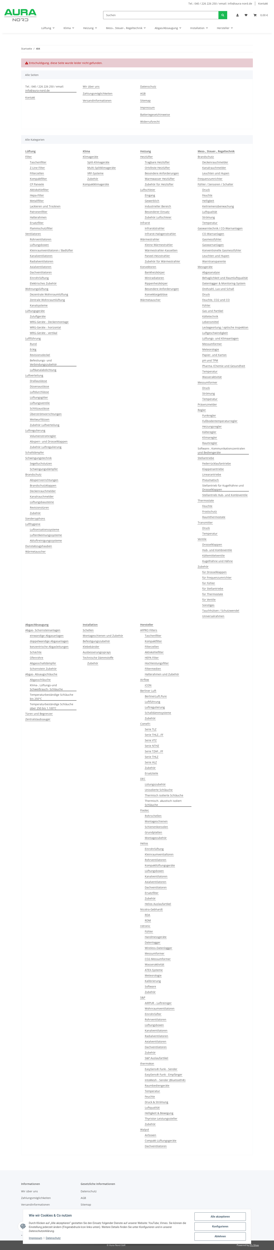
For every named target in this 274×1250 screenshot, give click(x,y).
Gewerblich (152, 201)
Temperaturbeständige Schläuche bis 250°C (51, 696)
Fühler (206, 305)
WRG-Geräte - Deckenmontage (49, 322)
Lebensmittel (210, 322)
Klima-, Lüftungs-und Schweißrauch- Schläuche (46, 687)
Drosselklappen (212, 544)
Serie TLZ (150, 729)
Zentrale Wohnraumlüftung (47, 300)
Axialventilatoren (40, 267)
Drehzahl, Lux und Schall (218, 289)
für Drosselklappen (214, 572)
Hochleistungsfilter (157, 663)
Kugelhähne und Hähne (217, 561)
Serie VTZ (151, 740)
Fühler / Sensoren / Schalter (215, 184)
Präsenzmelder (207, 404)
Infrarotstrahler (155, 228)
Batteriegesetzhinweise (155, 114)
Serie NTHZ (152, 746)
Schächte (35, 652)
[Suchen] (161, 15)
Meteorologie (210, 349)
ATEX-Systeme (154, 970)
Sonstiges (208, 605)
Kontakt (263, 3)
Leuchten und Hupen (215, 173)
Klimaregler (209, 437)
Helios (144, 843)
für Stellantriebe (212, 588)
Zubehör (35, 513)
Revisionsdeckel (40, 355)
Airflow (144, 679)
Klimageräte (90, 157)
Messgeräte (205, 267)
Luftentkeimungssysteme (46, 535)
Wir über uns (91, 86)
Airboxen (150, 1135)
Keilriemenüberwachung (218, 206)
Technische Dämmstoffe (98, 657)
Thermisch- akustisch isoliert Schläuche (163, 803)
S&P (142, 997)
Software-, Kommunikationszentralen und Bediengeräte (221, 450)
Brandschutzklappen (43, 485)
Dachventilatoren (41, 272)
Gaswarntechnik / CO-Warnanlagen (220, 228)
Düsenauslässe (39, 386)
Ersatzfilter (37, 223)
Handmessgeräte (155, 937)
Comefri (145, 724)
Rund (33, 344)
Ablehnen (219, 1236)
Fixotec (144, 810)
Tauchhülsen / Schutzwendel (220, 610)
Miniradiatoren (154, 278)
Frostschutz (209, 511)
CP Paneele (37, 184)
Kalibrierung (153, 981)
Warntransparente (214, 261)
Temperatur (209, 223)
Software (150, 986)
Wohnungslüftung (36, 289)
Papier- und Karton (214, 355)
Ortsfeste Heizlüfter (157, 168)
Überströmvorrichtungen (46, 414)
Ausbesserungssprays (97, 652)
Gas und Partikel (212, 311)
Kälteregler (209, 432)
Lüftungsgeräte (35, 311)
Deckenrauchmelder (43, 491)
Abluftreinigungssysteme (46, 540)
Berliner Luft (148, 690)
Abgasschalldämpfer (43, 663)
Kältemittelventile (213, 555)
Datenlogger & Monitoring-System (223, 283)
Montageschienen (156, 821)
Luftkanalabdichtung (43, 370)
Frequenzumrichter (210, 179)
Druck (206, 190)
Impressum (35, 1238)
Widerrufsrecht (150, 121)
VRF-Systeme (95, 173)
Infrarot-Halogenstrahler (160, 234)
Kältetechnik (210, 316)
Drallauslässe (38, 381)
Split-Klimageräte (98, 162)
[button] (237, 15)
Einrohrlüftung (39, 278)
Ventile (202, 539)
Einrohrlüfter (153, 1014)
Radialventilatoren (41, 261)
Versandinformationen (97, 100)
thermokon (147, 1063)
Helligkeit (208, 201)
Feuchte (207, 195)
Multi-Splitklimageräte (101, 168)
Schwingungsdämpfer (44, 469)
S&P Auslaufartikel (156, 1058)
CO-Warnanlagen (213, 234)
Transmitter (205, 522)
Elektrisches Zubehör (43, 283)
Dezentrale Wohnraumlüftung (49, 294)
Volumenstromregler (43, 436)
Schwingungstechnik (38, 458)
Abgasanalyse (211, 272)
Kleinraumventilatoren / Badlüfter (51, 250)
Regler (202, 410)
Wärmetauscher (35, 551)
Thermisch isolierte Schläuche (164, 795)
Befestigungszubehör (96, 641)
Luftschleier (147, 190)
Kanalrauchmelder (42, 496)
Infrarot (145, 223)
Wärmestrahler (149, 239)
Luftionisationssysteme (44, 529)
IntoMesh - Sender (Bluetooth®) (165, 1080)
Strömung (208, 217)
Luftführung (33, 338)
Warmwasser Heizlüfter (160, 179)
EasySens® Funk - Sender (161, 1069)
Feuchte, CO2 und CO (216, 300)
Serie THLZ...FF (154, 735)
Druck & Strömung (156, 1102)
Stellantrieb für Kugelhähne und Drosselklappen (223, 487)
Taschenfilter (38, 162)
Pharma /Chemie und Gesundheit (223, 366)
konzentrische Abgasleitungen (49, 646)
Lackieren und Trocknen (45, 206)
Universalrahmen (213, 616)
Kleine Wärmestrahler (159, 245)
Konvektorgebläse (156, 294)
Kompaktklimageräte (96, 184)
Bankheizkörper (155, 272)
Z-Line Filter (37, 168)
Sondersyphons (35, 518)
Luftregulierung (35, 430)
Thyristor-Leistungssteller (161, 1118)
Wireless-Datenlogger (158, 948)
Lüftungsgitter (39, 397)
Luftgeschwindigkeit (215, 333)
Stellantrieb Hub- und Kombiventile (225, 495)
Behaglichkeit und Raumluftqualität (225, 278)
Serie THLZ (151, 757)
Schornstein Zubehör (43, 668)
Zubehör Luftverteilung (44, 425)
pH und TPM (210, 360)
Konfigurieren (220, 1226)
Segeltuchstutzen (41, 463)
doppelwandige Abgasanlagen (49, 641)
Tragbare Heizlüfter (157, 162)
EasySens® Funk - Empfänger (163, 1074)
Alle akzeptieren (219, 1216)
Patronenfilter (38, 212)
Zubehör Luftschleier (158, 217)
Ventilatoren (33, 234)
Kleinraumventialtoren (159, 854)
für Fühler (208, 583)
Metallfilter (37, 201)
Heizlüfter (146, 157)
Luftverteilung (34, 375)
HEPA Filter (152, 657)
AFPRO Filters (148, 630)
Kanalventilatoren (41, 256)
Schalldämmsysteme (158, 713)
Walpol (144, 1129)
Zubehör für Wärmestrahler (162, 261)
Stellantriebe (206, 458)
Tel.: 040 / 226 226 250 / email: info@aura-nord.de (220, 3)
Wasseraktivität (212, 377)
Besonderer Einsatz (157, 212)
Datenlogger (152, 942)
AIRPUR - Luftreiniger (158, 1003)
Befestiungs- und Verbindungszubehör (43, 362)
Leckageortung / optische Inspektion (225, 327)
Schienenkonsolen (156, 827)
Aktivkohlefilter (39, 190)
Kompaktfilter (38, 179)
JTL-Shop (254, 1245)
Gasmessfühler (211, 239)
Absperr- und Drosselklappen (49, 441)
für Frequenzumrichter (217, 577)
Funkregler (209, 415)
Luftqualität (209, 212)
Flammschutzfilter (41, 228)
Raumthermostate (213, 517)
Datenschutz (53, 1238)
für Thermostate (212, 594)
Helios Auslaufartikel (158, 904)
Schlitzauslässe (39, 408)
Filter (28, 157)
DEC (142, 779)
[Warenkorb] (260, 15)
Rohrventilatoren (40, 239)
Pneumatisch (210, 480)
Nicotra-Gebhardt (151, 909)
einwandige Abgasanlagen (47, 635)
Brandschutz (33, 474)
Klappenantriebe (213, 469)
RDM (148, 920)
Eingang (150, 195)
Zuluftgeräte (38, 316)
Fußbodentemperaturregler (219, 421)
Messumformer (212, 344)
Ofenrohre (36, 657)
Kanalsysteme (39, 305)
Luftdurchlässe (39, 392)
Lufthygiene (32, 524)
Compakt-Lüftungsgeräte (160, 1140)
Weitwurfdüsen (39, 419)
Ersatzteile (151, 773)
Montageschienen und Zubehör (103, 635)
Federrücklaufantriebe (216, 463)
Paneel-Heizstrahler (157, 256)
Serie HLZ (151, 762)
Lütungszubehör (155, 784)
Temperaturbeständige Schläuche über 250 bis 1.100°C (51, 706)
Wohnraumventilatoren (159, 1008)
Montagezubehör (156, 838)
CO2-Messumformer (158, 959)
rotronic (145, 926)
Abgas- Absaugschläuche (41, 674)
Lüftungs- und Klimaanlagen (220, 338)
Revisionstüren (39, 507)
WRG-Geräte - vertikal (43, 333)
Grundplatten (153, 832)
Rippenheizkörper (156, 283)
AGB (143, 93)
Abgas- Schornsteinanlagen (42, 630)
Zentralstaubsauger (37, 719)
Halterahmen (38, 217)
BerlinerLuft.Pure (156, 696)
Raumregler (209, 443)
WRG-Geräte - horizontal (45, 327)
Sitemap (145, 100)
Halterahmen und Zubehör (162, 674)
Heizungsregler (212, 426)
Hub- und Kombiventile (217, 550)
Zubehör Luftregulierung (45, 447)
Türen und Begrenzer (39, 713)
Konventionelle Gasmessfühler (221, 250)
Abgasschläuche (40, 679)
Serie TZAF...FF (154, 751)
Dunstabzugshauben (38, 546)
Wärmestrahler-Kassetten (161, 250)
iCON (148, 685)
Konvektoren (148, 267)
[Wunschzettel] (246, 15)
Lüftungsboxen (39, 245)
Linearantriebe (211, 474)
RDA (147, 915)
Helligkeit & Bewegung (159, 1113)
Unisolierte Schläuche (159, 790)
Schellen (88, 630)
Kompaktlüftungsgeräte (160, 865)
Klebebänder (91, 646)
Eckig (33, 349)
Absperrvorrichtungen (44, 480)
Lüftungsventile (40, 403)
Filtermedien (153, 668)
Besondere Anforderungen (162, 173)
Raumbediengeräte (157, 1085)
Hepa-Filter (37, 195)
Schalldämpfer (34, 452)
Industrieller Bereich (158, 206)
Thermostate (206, 500)
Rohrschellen (153, 816)
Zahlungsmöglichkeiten (97, 93)
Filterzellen (37, 173)
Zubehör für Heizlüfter (159, 184)
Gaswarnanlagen (213, 245)
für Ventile (209, 599)
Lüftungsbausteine (42, 502)
